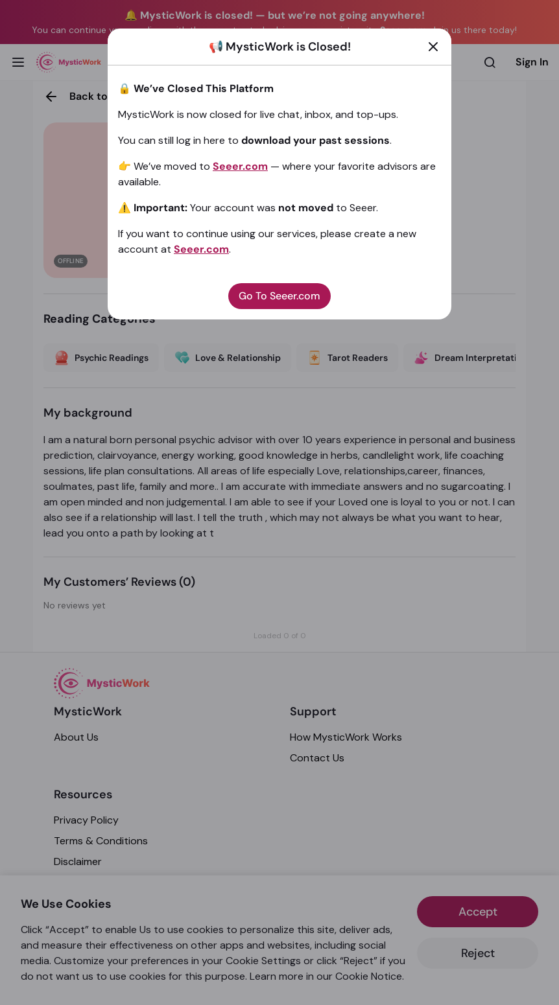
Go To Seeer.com (279, 296)
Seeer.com (240, 166)
